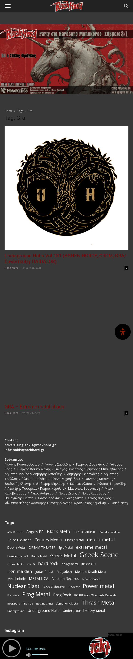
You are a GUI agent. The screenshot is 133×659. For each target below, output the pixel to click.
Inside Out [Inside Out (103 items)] (89, 501)
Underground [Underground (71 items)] (15, 548)
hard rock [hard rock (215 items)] (48, 500)
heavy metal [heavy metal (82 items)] (70, 501)
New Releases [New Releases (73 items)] (91, 516)
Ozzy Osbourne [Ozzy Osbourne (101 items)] (54, 524)
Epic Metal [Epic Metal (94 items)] (65, 485)
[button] (7, 6)
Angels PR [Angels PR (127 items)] (35, 468)
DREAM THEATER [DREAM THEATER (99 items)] (42, 484)
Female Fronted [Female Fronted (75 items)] (17, 493)
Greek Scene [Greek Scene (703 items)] (99, 491)
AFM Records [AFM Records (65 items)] (15, 469)
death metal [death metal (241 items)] (101, 476)
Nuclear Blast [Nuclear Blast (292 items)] (23, 523)
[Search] (126, 6)
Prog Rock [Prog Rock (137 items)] (62, 531)
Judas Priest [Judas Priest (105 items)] (44, 508)
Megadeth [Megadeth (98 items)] (64, 508)
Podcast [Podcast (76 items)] (74, 524)
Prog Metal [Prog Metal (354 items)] (36, 531)
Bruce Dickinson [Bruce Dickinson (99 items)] (19, 477)
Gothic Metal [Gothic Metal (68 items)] (39, 493)
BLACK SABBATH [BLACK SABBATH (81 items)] (85, 469)
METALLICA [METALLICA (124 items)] (38, 515)
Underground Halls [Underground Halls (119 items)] (43, 547)
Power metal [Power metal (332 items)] (98, 523)
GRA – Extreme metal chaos (34, 344)
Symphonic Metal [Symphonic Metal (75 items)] (67, 540)
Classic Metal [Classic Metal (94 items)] (74, 477)
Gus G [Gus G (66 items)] (31, 501)
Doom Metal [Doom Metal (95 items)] (16, 485)
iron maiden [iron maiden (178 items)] (19, 508)
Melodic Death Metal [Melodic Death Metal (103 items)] (90, 508)
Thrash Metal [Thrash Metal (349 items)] (99, 539)
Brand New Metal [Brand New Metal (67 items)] (110, 469)
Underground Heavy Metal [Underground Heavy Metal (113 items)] (84, 547)
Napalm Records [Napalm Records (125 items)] (65, 515)
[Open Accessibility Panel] (123, 332)
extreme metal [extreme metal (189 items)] (91, 484)
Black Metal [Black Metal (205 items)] (59, 468)
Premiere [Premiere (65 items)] (13, 532)
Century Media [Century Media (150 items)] (48, 476)
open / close (115, 634)
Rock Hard (12, 267)
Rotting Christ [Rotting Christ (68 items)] (44, 540)
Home (9, 111)
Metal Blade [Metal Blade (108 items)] (16, 515)
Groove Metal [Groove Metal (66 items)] (15, 501)
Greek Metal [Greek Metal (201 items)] (63, 492)
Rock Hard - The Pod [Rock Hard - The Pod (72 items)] (20, 540)
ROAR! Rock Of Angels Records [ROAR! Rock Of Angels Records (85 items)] (95, 532)
